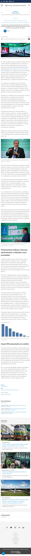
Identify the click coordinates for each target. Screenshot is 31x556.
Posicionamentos (6, 499)
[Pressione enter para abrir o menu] (2, 5)
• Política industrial (4, 388)
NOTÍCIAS (15, 11)
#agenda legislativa (10, 391)
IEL (13, 1)
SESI (7, 1)
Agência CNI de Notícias (6, 396)
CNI (4, 1)
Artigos (15, 538)
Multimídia (15, 543)
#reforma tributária (4, 391)
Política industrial (15, 13)
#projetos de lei (16, 391)
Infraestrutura (6, 444)
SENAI (10, 1)
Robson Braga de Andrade (8, 472)
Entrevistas (15, 536)
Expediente (15, 545)
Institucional (4, 407)
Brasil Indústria (5, 410)
